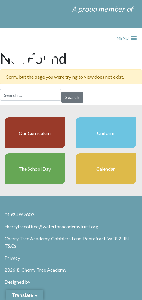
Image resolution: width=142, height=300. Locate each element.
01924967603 (19, 214)
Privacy (12, 258)
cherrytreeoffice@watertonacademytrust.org (51, 226)
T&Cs (10, 245)
